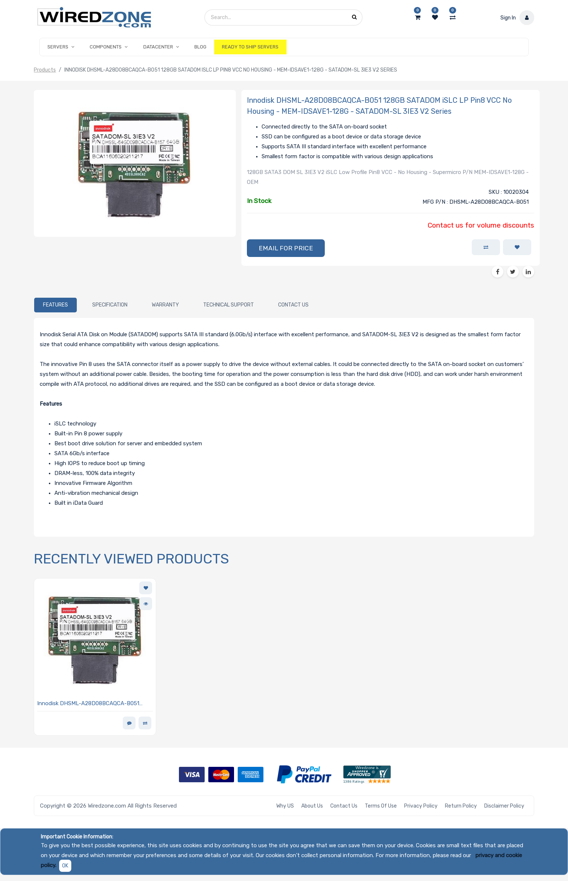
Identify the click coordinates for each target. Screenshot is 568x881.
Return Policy (461, 806)
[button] (286, 248)
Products (45, 70)
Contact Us (343, 806)
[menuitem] (200, 47)
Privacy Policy (421, 806)
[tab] (55, 305)
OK (65, 866)
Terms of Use (381, 806)
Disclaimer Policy (504, 806)
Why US (285, 806)
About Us (312, 806)
